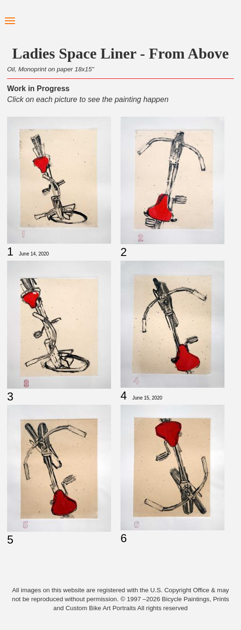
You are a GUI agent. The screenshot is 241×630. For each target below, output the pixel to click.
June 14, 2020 (34, 253)
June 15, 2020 (147, 397)
